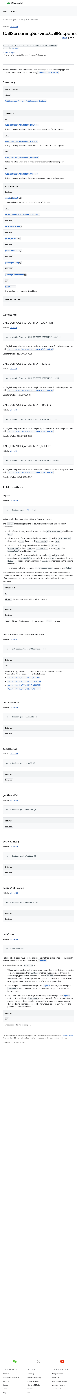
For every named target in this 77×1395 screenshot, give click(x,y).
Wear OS (55, 1377)
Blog (4, 1392)
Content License (67, 1036)
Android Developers (9, 20)
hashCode (9, 287)
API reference (10, 12)
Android (6, 1374)
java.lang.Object (9, 53)
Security (6, 1381)
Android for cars (58, 1385)
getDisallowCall (12, 226)
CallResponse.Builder (48, 72)
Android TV (56, 1389)
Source (5, 1385)
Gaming (31, 1374)
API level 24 (14, 27)
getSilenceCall (12, 250)
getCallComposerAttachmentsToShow (21, 214)
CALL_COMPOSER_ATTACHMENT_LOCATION (21, 125)
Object (15, 48)
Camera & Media (34, 1385)
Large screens (57, 1374)
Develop (22, 20)
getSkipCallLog (12, 263)
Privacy (30, 1389)
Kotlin (64, 38)
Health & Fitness (33, 1381)
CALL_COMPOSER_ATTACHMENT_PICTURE (21, 141)
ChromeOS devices (59, 1381)
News (5, 1389)
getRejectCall (11, 238)
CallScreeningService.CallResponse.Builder (25, 101)
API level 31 (13, 328)
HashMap (42, 961)
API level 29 (14, 800)
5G (29, 1392)
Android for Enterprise (11, 1377)
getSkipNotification (14, 275)
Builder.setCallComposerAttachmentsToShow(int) (30, 349)
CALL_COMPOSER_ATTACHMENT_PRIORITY (21, 157)
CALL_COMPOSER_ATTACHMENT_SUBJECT (21, 174)
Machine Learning (34, 1377)
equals (8, 198)
